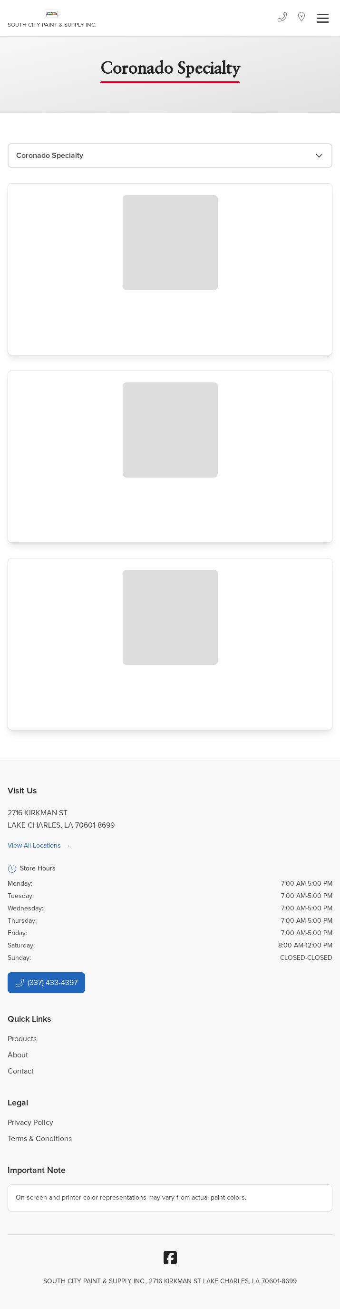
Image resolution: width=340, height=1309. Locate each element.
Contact (21, 1070)
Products (22, 1038)
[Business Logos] (52, 18)
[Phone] (282, 18)
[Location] (301, 18)
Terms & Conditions (40, 1138)
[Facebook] (170, 1257)
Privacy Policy (30, 1122)
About (18, 1054)
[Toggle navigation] (322, 18)
